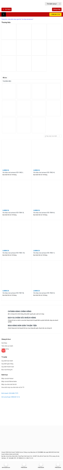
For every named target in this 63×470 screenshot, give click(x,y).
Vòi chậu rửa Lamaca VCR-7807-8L (13, 293)
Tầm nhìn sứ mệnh (7, 346)
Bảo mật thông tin (7, 369)
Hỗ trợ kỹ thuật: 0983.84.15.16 (10, 397)
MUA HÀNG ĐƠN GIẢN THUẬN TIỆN (22, 325)
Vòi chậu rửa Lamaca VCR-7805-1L (44, 253)
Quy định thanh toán (7, 366)
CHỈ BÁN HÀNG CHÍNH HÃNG (19, 311)
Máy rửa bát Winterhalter (9, 381)
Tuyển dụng (5, 349)
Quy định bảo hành (7, 361)
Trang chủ (4, 19)
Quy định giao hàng (7, 364)
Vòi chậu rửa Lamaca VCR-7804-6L (44, 212)
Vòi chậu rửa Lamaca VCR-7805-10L (14, 253)
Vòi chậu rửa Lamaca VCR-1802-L (13, 172)
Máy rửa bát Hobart (7, 378)
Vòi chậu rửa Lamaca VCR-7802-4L (44, 172)
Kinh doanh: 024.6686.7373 (9, 393)
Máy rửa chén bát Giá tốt (9, 384)
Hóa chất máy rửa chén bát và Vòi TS (12, 387)
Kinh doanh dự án (6, 467)
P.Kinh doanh (24, 467)
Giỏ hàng (6, 9)
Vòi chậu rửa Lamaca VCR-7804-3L (13, 212)
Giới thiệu (4, 343)
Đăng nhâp (56, 9)
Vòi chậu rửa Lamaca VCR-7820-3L (44, 293)
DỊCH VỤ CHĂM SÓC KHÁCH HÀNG (22, 318)
